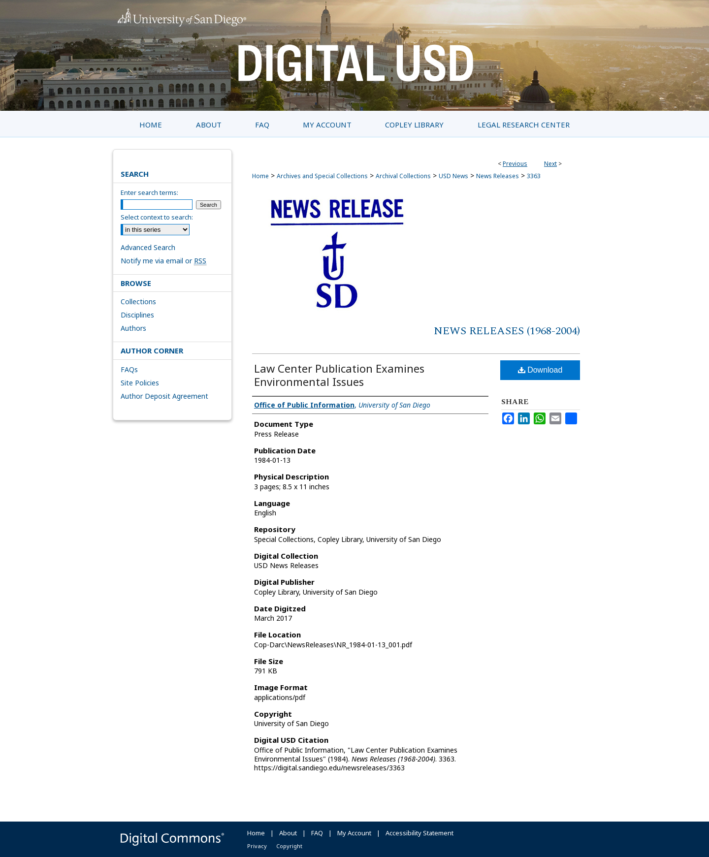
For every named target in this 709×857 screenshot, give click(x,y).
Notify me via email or (163, 260)
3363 (534, 176)
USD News (453, 176)
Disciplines (137, 314)
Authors (133, 328)
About (288, 832)
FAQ (317, 832)
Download (540, 370)
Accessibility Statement (419, 832)
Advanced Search (148, 247)
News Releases (497, 176)
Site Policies (140, 382)
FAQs (129, 369)
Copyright (289, 846)
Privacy (257, 846)
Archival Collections (403, 176)
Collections (138, 301)
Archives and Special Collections (322, 176)
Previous (515, 163)
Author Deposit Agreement (164, 396)
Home (260, 176)
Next (550, 163)
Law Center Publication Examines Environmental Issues (339, 375)
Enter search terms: (149, 192)
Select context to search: (157, 217)
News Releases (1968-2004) (507, 331)
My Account (354, 832)
